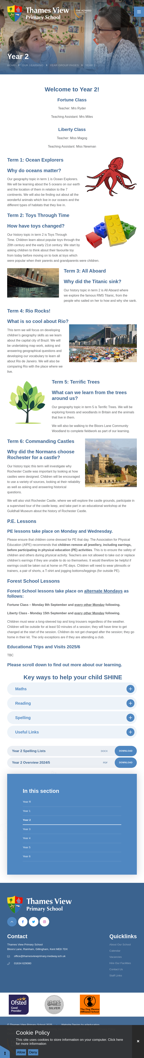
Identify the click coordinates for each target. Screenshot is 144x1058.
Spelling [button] (74, 718)
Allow (21, 1052)
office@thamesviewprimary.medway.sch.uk (40, 956)
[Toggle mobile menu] (139, 12)
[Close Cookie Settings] (138, 1041)
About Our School (120, 944)
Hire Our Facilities (120, 963)
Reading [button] (74, 703)
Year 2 (90, 65)
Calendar (114, 950)
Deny (33, 1052)
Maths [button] (74, 689)
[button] (5, 1051)
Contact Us (116, 969)
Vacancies (115, 956)
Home (11, 65)
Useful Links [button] (74, 732)
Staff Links (115, 975)
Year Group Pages (64, 65)
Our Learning (33, 65)
